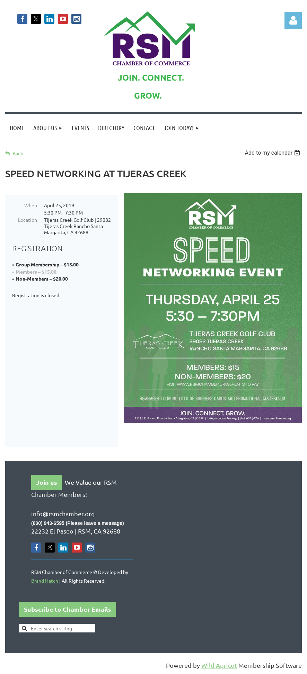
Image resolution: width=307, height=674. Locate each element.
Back (17, 153)
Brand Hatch (44, 580)
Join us (46, 482)
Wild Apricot (219, 665)
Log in (293, 20)
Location (27, 220)
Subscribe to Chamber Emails (67, 609)
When (30, 205)
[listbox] (273, 152)
